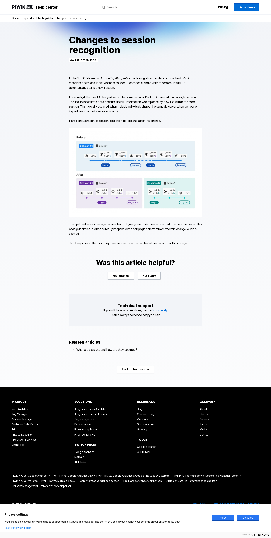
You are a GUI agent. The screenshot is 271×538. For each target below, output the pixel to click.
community (160, 310)
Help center (47, 7)
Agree (223, 517)
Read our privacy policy (17, 527)
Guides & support (22, 18)
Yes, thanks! (120, 276)
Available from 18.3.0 (83, 60)
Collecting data (44, 18)
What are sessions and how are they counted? (106, 349)
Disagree (248, 517)
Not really (149, 276)
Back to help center (135, 369)
